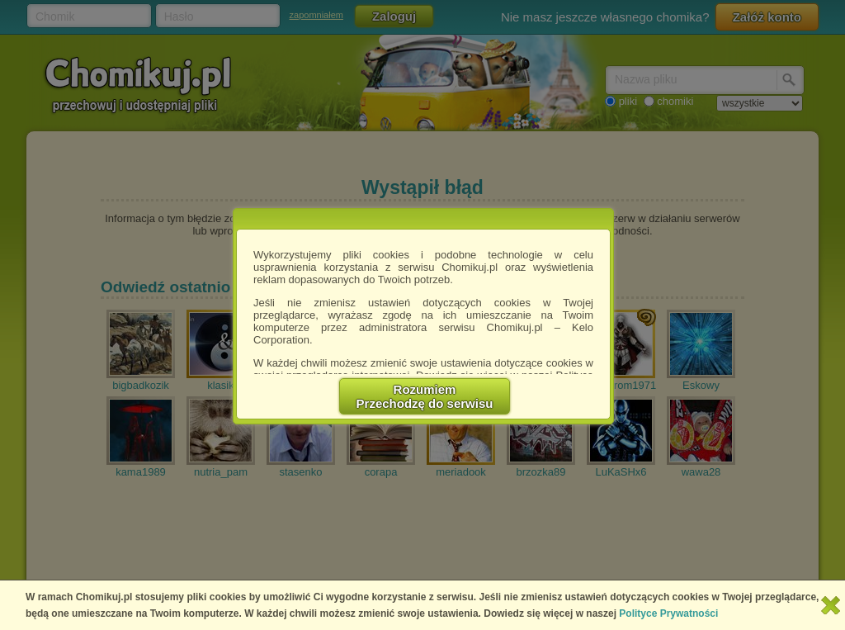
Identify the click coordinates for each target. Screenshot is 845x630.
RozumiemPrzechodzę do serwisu (424, 396)
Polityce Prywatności (668, 613)
